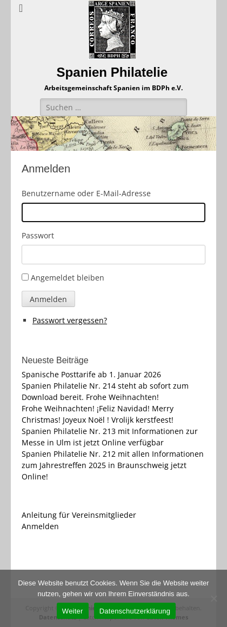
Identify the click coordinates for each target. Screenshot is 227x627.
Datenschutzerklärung (134, 611)
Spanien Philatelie (112, 72)
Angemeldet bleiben (67, 277)
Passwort (38, 235)
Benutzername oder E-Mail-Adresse (86, 193)
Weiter (72, 611)
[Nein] (213, 598)
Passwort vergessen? (69, 320)
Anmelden (48, 299)
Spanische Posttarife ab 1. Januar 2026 (91, 374)
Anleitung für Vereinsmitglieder (79, 515)
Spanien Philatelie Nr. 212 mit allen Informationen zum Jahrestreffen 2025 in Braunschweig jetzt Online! (113, 465)
